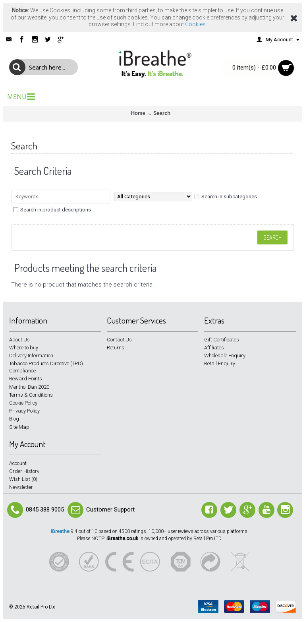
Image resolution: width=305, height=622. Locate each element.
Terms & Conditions (31, 395)
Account (18, 463)
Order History (24, 471)
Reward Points (25, 379)
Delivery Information (31, 355)
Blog (14, 419)
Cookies (195, 24)
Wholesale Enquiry (224, 355)
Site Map (19, 427)
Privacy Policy (24, 411)
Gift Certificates (221, 340)
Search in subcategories (225, 197)
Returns (115, 348)
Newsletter (21, 487)
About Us (19, 340)
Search (161, 113)
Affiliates (214, 348)
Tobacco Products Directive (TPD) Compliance (46, 367)
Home (138, 113)
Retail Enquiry (219, 363)
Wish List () (23, 479)
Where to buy (23, 348)
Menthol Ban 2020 (29, 387)
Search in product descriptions (52, 210)
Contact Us (119, 340)
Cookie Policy (23, 403)
